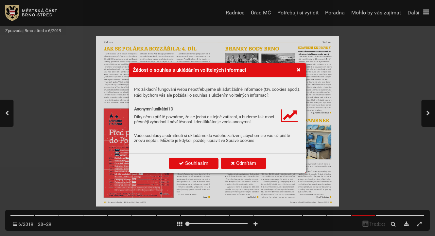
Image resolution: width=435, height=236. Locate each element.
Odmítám (243, 163)
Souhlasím (193, 163)
